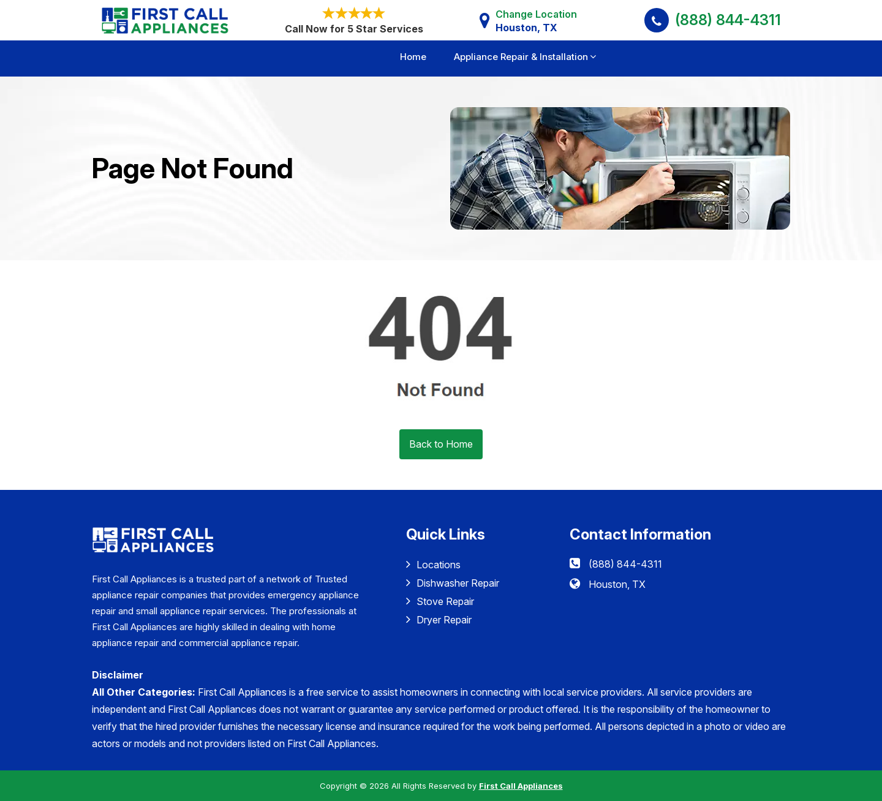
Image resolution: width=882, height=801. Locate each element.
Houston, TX (617, 584)
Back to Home (441, 444)
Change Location (536, 21)
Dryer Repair (439, 619)
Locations (433, 564)
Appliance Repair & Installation (521, 56)
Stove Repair (440, 601)
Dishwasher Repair (452, 582)
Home (413, 56)
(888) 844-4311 (728, 20)
